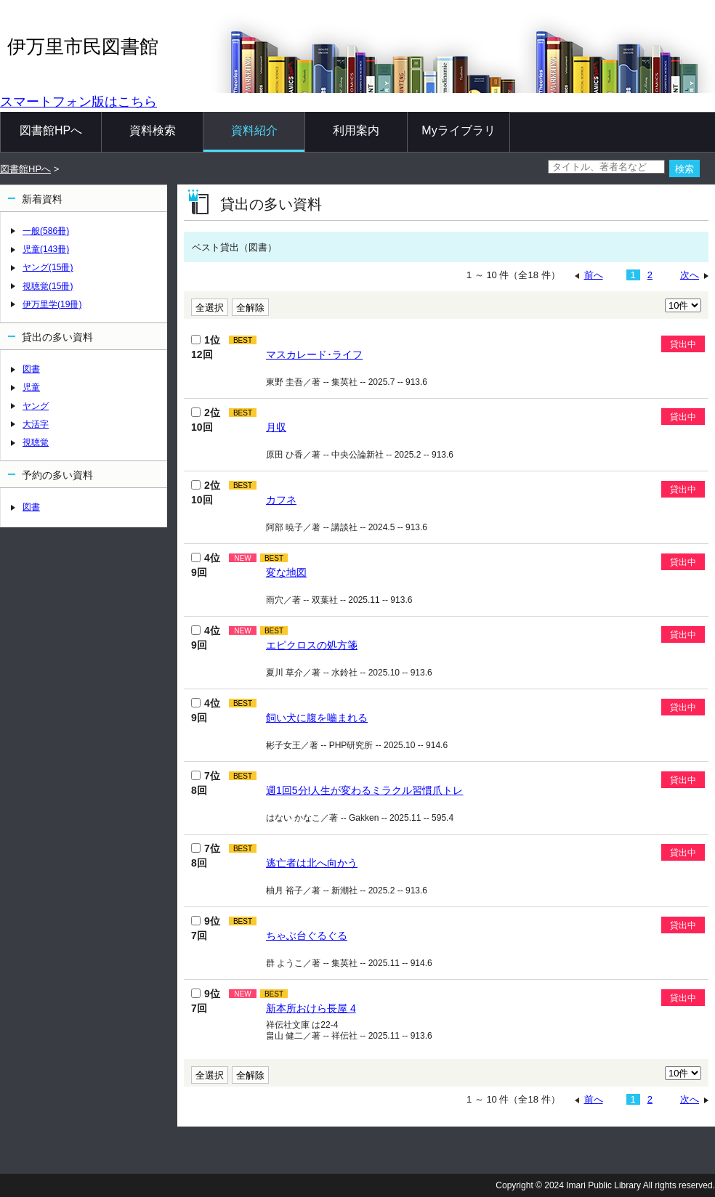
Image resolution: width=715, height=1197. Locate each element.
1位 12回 (205, 347)
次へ (689, 274)
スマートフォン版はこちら (78, 101)
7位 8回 (205, 783)
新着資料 (42, 199)
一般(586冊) (46, 231)
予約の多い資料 (57, 475)
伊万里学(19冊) (52, 304)
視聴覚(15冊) (48, 286)
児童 (31, 387)
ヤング (36, 406)
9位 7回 (205, 928)
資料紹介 (254, 130)
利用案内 (356, 130)
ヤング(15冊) (48, 267)
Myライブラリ (458, 130)
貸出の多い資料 (57, 337)
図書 (31, 369)
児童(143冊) (46, 249)
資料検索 (152, 130)
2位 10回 (205, 420)
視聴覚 (36, 442)
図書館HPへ (51, 130)
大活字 (36, 424)
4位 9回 (205, 565)
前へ (593, 274)
